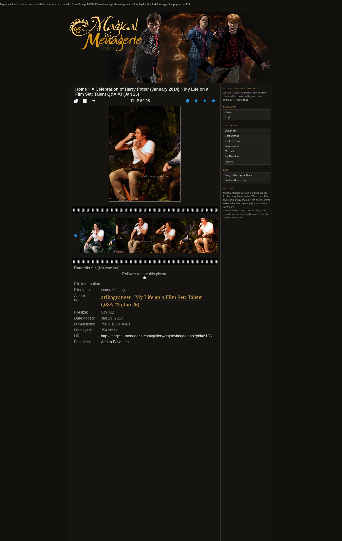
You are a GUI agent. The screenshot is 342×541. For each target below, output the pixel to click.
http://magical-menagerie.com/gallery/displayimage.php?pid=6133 (156, 336)
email (245, 100)
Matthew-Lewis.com (235, 180)
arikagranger (116, 297)
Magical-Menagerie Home (239, 175)
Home (81, 89)
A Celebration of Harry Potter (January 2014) (135, 89)
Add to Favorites (115, 342)
